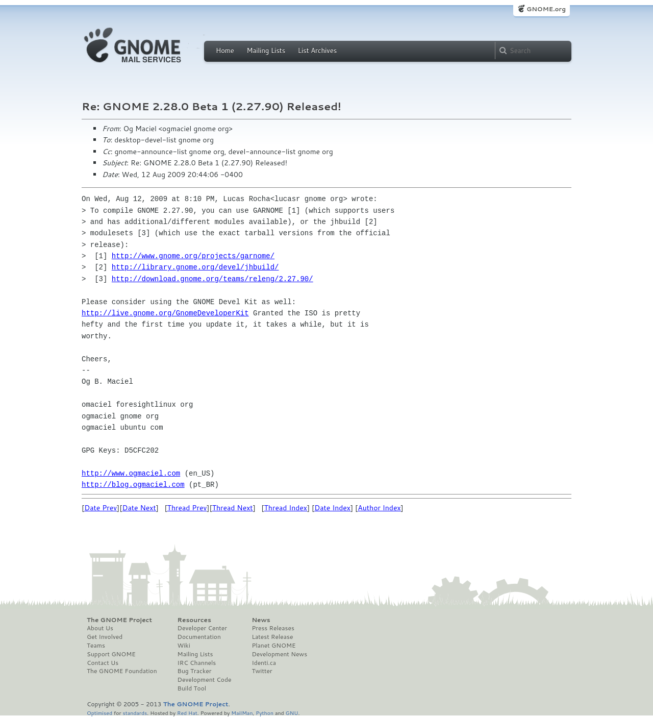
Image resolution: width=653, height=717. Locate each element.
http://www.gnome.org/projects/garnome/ (193, 256)
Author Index (379, 508)
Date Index (332, 508)
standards (134, 712)
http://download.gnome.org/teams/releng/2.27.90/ (212, 279)
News (261, 620)
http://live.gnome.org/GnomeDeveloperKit (165, 313)
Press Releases (273, 628)
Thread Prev (187, 508)
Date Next (139, 508)
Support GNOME (111, 654)
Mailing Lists (265, 50)
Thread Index (286, 508)
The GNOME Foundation (122, 671)
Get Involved (104, 637)
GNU (292, 712)
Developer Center (202, 628)
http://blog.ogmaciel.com (133, 484)
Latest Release (272, 637)
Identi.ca (264, 663)
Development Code (205, 680)
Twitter (262, 671)
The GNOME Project (119, 620)
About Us (100, 628)
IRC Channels (197, 663)
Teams (96, 645)
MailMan (242, 712)
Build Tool (192, 688)
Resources (194, 620)
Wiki (184, 645)
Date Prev (100, 508)
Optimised (99, 712)
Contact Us (102, 663)
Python (264, 712)
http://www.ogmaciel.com (131, 473)
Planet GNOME (273, 645)
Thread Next (232, 508)
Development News (279, 654)
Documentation (199, 637)
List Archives (317, 50)
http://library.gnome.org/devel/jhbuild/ (195, 267)
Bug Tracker (195, 671)
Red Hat (187, 712)
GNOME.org (546, 9)
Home (225, 50)
